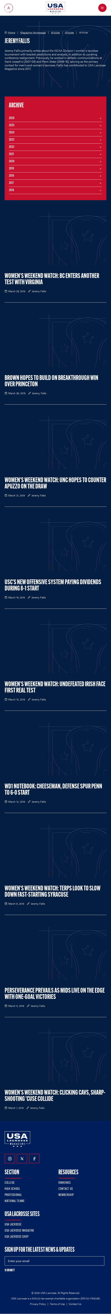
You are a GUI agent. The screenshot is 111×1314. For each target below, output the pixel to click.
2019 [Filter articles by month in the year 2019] (11, 168)
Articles (55, 32)
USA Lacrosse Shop (16, 1237)
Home (11, 32)
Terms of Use (57, 1303)
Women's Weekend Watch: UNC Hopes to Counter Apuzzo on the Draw (55, 483)
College (10, 1183)
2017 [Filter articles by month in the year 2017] (11, 183)
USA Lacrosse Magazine (19, 1230)
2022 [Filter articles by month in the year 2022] (11, 147)
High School (12, 1189)
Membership (66, 1195)
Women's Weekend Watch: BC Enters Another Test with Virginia (52, 279)
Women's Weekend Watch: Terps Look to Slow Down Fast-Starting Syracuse (52, 891)
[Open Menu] (102, 8)
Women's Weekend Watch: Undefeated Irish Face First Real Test (55, 687)
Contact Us (65, 1189)
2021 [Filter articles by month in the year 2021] (11, 154)
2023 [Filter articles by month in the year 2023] (11, 140)
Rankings (64, 1183)
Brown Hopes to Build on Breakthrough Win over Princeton (51, 381)
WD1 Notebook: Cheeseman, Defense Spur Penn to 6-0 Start (53, 789)
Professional (13, 1195)
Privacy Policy (38, 1303)
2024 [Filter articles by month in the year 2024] (11, 132)
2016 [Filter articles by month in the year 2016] (11, 190)
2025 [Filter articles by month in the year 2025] (11, 125)
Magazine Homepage (33, 32)
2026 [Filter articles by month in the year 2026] (11, 118)
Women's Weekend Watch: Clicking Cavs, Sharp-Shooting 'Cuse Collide (55, 1096)
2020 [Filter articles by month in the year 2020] (11, 161)
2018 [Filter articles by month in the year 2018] (11, 176)
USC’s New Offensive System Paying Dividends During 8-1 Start (53, 585)
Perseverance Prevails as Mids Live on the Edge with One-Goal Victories (55, 994)
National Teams (14, 1201)
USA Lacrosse (13, 1224)
